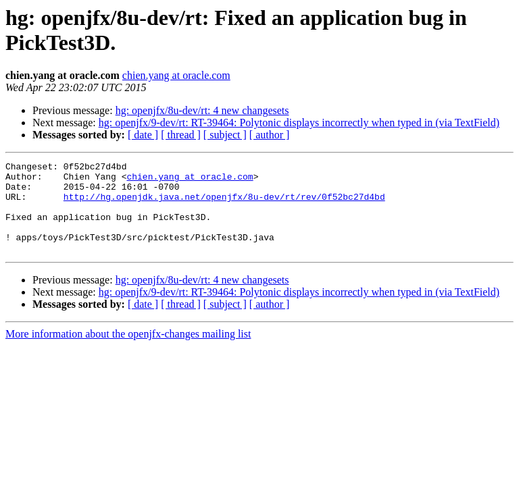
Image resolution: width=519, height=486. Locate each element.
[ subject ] (225, 134)
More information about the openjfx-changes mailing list (128, 352)
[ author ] (269, 134)
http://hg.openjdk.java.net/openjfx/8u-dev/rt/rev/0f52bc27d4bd (224, 204)
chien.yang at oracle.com (176, 75)
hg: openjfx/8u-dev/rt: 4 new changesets (202, 110)
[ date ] (143, 134)
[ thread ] (181, 134)
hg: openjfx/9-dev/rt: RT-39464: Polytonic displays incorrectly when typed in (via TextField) (299, 122)
